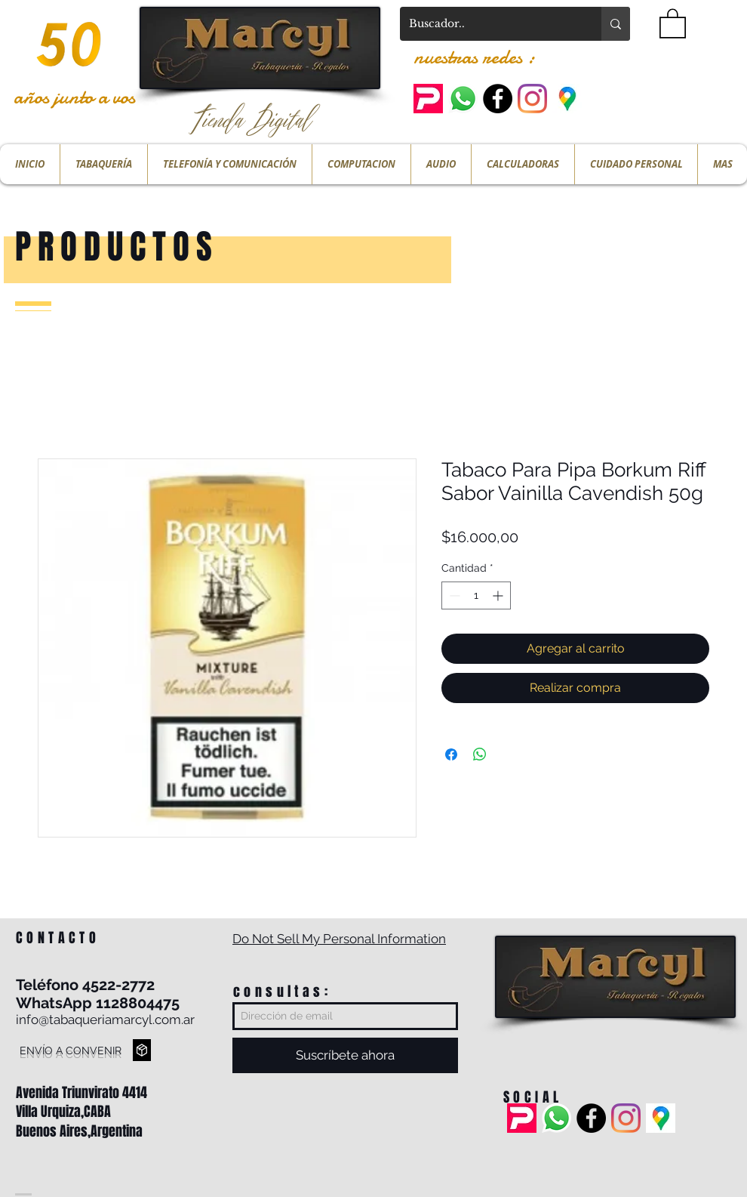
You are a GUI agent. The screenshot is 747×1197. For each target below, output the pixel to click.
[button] (672, 23)
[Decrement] (453, 595)
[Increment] (499, 595)
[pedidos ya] (428, 98)
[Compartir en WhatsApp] (480, 754)
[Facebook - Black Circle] (497, 98)
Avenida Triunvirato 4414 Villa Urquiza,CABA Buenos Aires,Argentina (81, 1111)
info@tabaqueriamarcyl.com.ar (105, 1019)
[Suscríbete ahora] (345, 1055)
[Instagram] (532, 98)
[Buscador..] (489, 24)
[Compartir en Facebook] (451, 754)
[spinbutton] (476, 595)
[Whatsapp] (463, 98)
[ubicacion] (567, 98)
